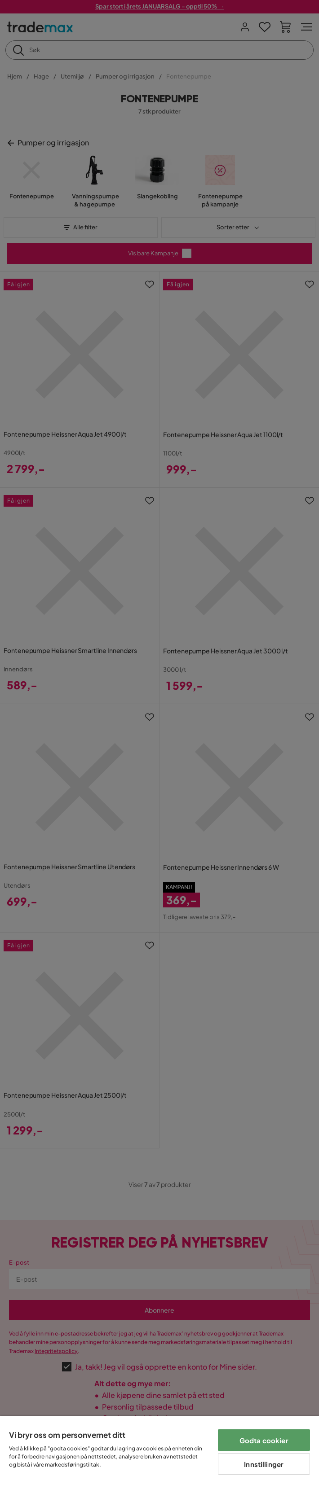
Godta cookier (263, 1440)
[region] (159, 1452)
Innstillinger (264, 1464)
